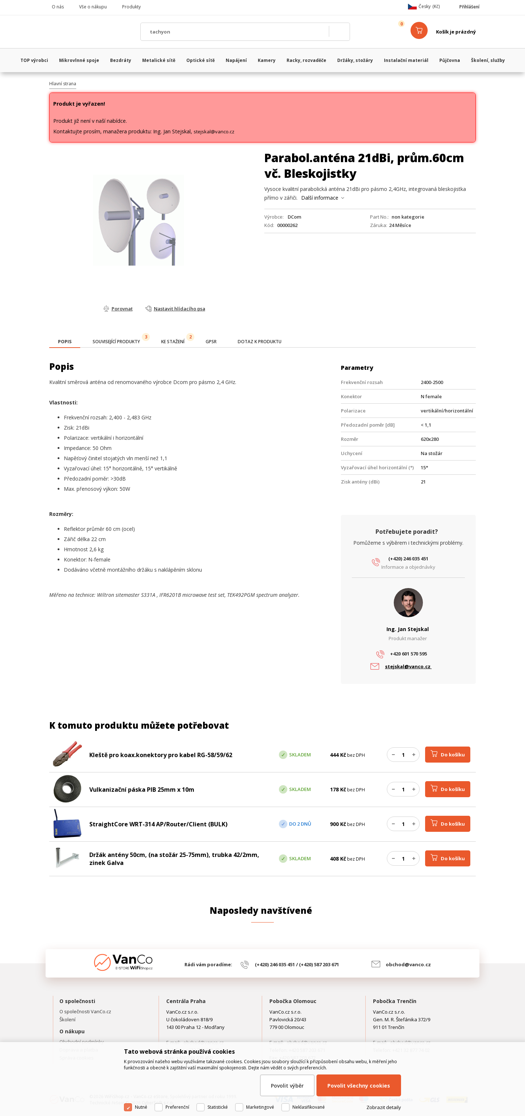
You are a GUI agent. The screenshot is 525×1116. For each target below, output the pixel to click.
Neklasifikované (308, 1107)
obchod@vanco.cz (408, 964)
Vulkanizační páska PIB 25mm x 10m (141, 790)
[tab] (64, 342)
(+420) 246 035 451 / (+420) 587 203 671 (297, 964)
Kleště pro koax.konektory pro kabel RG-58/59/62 (160, 755)
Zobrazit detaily (383, 1107)
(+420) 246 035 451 (408, 558)
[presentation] (64, 342)
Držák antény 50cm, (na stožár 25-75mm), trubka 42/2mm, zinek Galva (174, 859)
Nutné (141, 1107)
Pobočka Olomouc (292, 1001)
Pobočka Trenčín (394, 1001)
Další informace (319, 197)
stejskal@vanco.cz (214, 131)
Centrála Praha (186, 1001)
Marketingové (260, 1107)
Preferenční (177, 1107)
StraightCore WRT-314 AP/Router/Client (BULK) (158, 824)
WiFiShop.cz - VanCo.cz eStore (91, 31)
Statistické (217, 1107)
